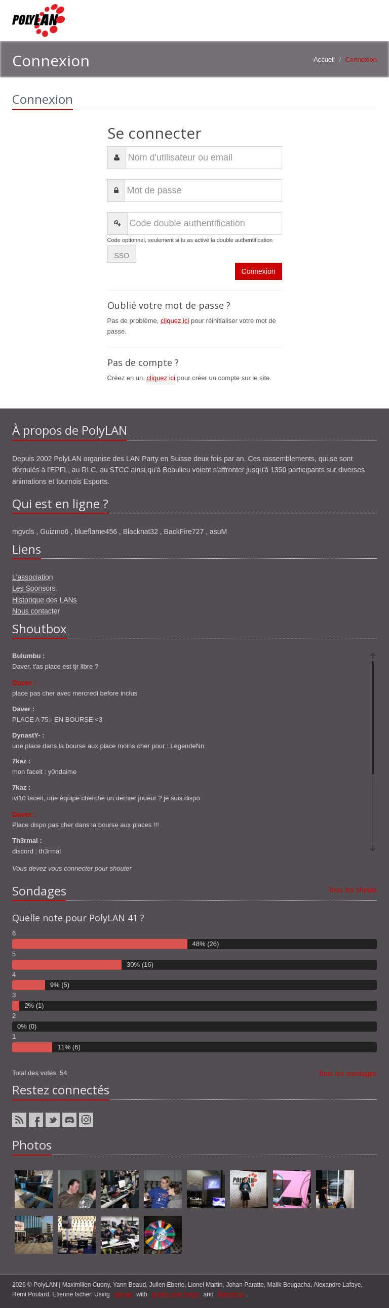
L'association (32, 577)
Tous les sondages (347, 1074)
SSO (122, 256)
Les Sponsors (34, 588)
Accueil (324, 59)
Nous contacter (36, 611)
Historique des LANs (44, 600)
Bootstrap (231, 1294)
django (123, 1294)
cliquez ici (175, 320)
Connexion (259, 271)
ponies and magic (175, 1294)
